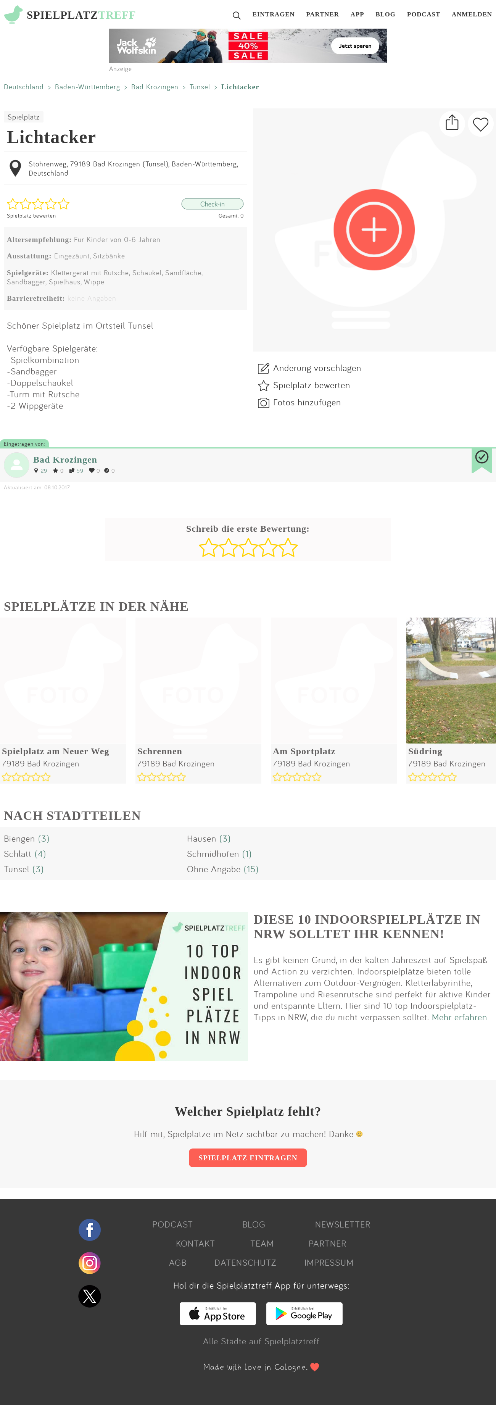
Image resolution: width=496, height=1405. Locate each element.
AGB (178, 1262)
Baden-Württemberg (87, 86)
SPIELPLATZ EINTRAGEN (247, 1158)
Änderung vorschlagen (317, 367)
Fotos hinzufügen (307, 402)
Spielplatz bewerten (31, 215)
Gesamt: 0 (231, 215)
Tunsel (200, 86)
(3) (44, 838)
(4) (40, 853)
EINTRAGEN (274, 14)
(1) (247, 853)
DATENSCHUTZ (245, 1262)
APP (357, 14)
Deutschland (24, 86)
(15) (251, 868)
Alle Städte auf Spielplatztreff (261, 1341)
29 (40, 470)
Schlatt (18, 853)
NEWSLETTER (342, 1224)
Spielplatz (24, 116)
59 (76, 470)
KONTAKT (195, 1243)
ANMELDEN (472, 14)
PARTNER (322, 14)
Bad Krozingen (155, 86)
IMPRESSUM (329, 1262)
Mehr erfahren (459, 1017)
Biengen (19, 838)
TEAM (262, 1243)
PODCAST (423, 14)
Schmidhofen (213, 853)
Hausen (201, 838)
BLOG (385, 14)
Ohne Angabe (214, 868)
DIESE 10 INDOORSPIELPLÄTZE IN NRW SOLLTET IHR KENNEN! (367, 926)
